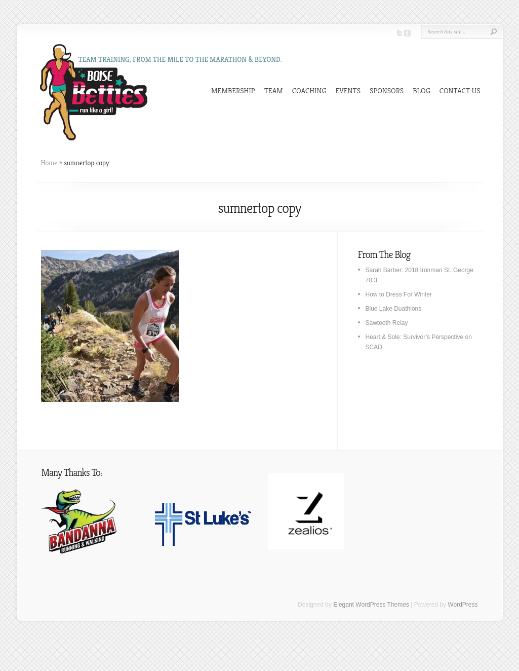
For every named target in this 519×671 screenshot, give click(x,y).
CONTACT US (460, 90)
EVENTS (348, 90)
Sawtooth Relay (387, 322)
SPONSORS (387, 90)
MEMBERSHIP (233, 90)
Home (49, 162)
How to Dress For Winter (399, 294)
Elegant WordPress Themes (371, 604)
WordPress (462, 604)
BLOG (421, 90)
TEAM (273, 90)
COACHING (309, 90)
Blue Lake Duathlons (394, 308)
